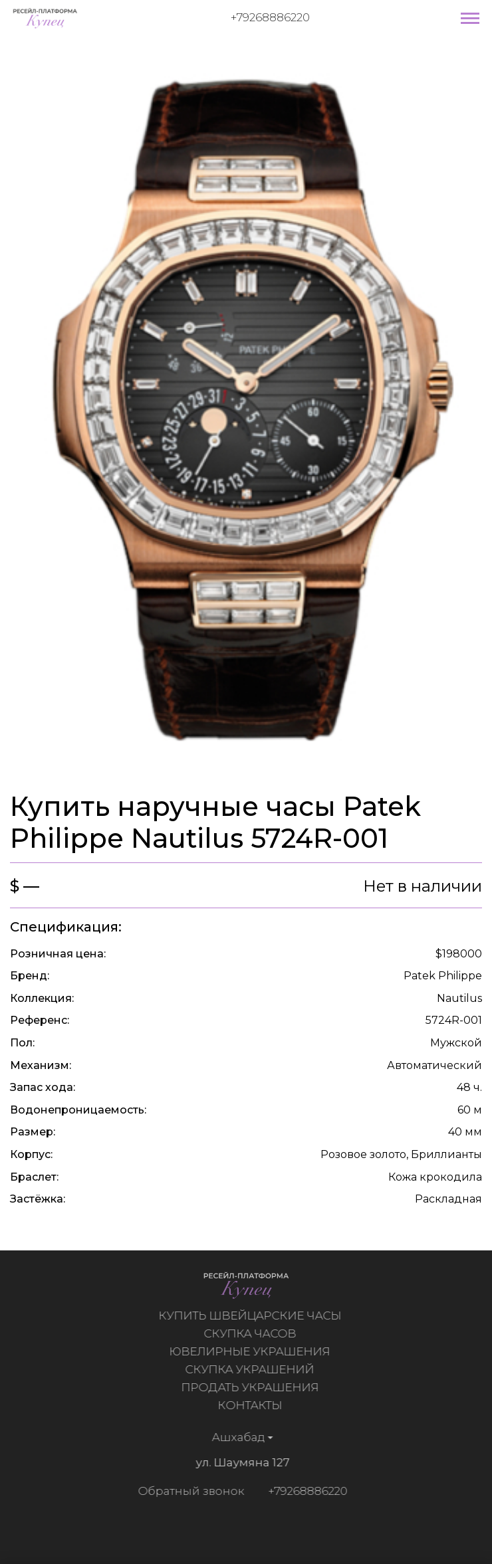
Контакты (252, 1405)
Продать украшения (252, 1387)
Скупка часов (252, 1333)
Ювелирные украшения (252, 1351)
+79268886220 (270, 17)
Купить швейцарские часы (252, 1315)
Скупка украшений (252, 1369)
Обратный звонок (188, 1491)
